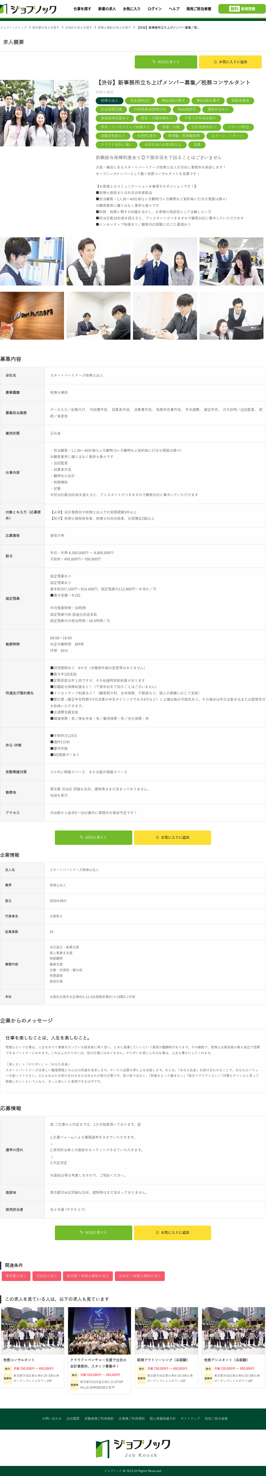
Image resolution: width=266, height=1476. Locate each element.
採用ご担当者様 (198, 8)
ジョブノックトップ (13, 27)
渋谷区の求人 (46, 1276)
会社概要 (73, 1419)
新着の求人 (107, 8)
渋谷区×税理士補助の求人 (140, 1276)
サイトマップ (190, 1419)
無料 (234, 9)
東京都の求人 (16, 1276)
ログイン (155, 8)
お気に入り (132, 8)
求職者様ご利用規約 (99, 1419)
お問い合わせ (52, 1419)
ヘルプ (174, 8)
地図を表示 (59, 795)
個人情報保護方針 (163, 1419)
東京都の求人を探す (45, 27)
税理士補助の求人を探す (114, 27)
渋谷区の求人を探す (78, 27)
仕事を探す (82, 8)
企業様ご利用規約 (132, 1419)
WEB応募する (166, 62)
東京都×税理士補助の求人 (88, 1276)
